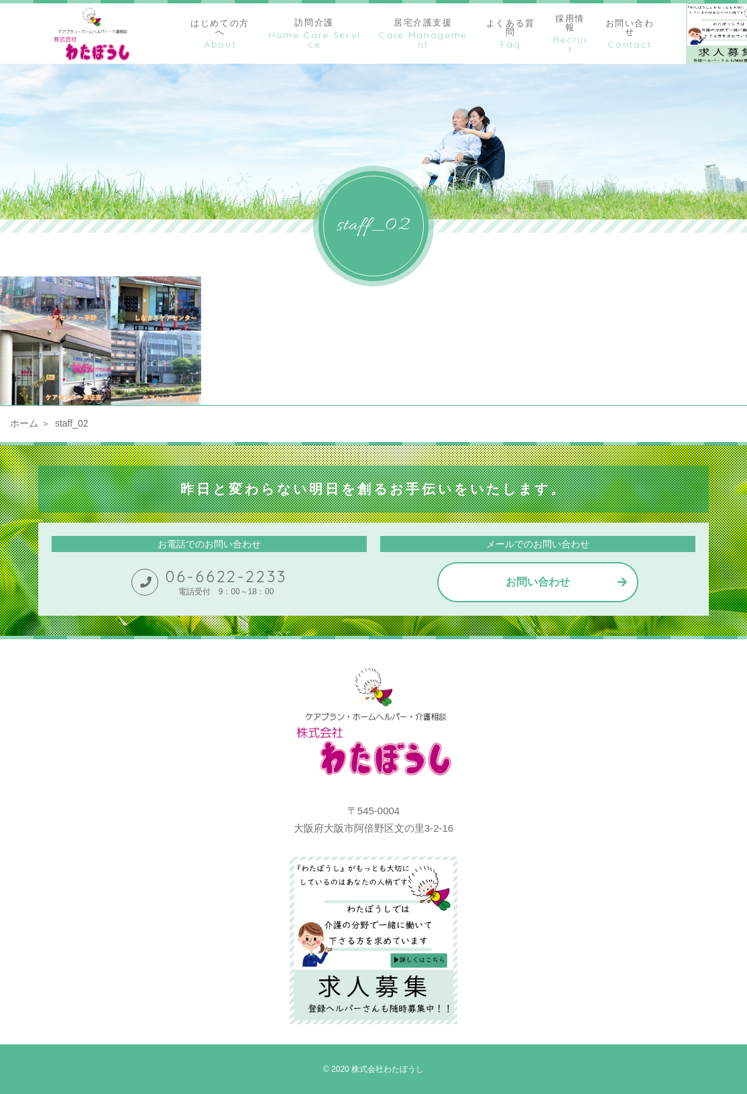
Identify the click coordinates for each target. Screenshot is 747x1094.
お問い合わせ (538, 582)
